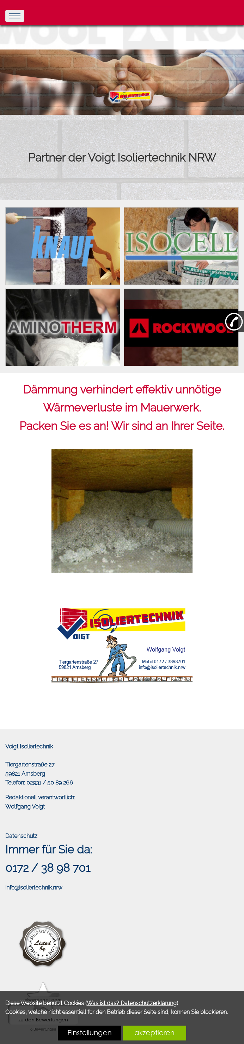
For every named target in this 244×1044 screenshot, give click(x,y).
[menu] (14, 16)
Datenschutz (21, 836)
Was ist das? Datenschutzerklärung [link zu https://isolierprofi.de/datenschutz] (132, 1003)
